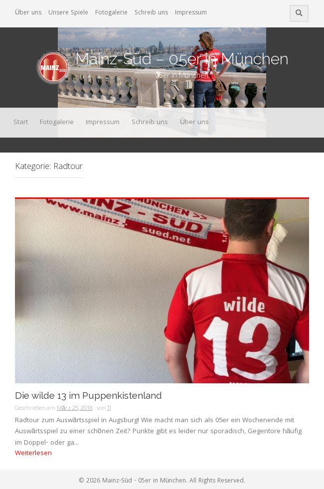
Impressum (191, 13)
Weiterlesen (33, 454)
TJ (109, 408)
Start (20, 122)
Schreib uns (151, 13)
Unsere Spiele (68, 13)
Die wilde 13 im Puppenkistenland (88, 395)
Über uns (28, 13)
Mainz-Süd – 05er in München (182, 58)
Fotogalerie (111, 13)
